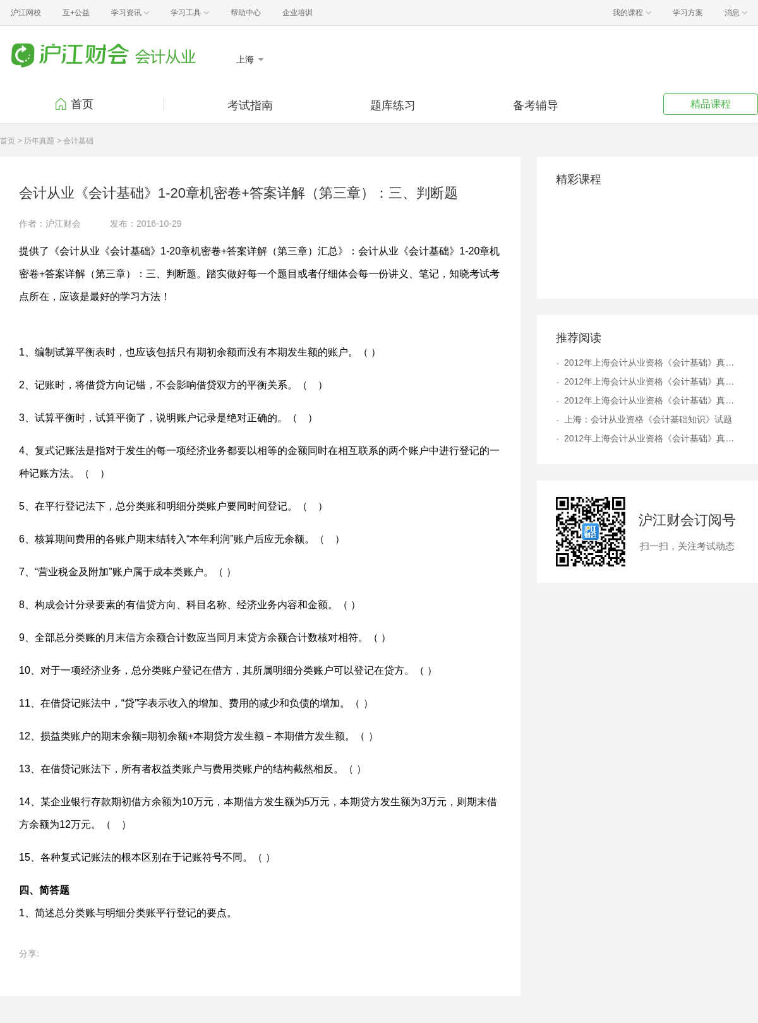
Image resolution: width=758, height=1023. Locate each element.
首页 (82, 104)
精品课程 (710, 104)
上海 (246, 59)
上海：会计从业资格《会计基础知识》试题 (648, 419)
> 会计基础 (75, 140)
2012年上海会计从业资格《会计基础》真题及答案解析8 (651, 381)
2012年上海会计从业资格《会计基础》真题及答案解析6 (651, 400)
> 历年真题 (36, 140)
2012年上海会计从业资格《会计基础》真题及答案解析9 (651, 438)
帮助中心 (246, 12)
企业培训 (297, 12)
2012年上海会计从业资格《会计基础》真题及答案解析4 (651, 362)
